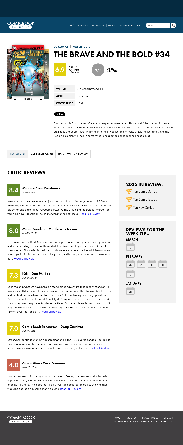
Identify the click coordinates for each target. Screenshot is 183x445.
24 (141, 264)
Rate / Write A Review (73, 154)
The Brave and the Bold (103, 54)
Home (116, 417)
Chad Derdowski (48, 188)
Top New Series (143, 207)
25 (130, 264)
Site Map (168, 417)
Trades (111, 25)
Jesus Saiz (83, 95)
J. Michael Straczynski (90, 88)
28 (130, 291)
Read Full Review (90, 213)
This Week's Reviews (78, 25)
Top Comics (98, 25)
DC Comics (61, 46)
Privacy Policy (150, 417)
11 (163, 264)
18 (152, 264)
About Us (131, 417)
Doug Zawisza (71, 327)
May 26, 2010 (81, 46)
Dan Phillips (41, 274)
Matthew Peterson (62, 229)
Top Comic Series (145, 191)
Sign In (140, 25)
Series (28, 99)
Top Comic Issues (145, 199)
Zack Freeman (54, 363)
